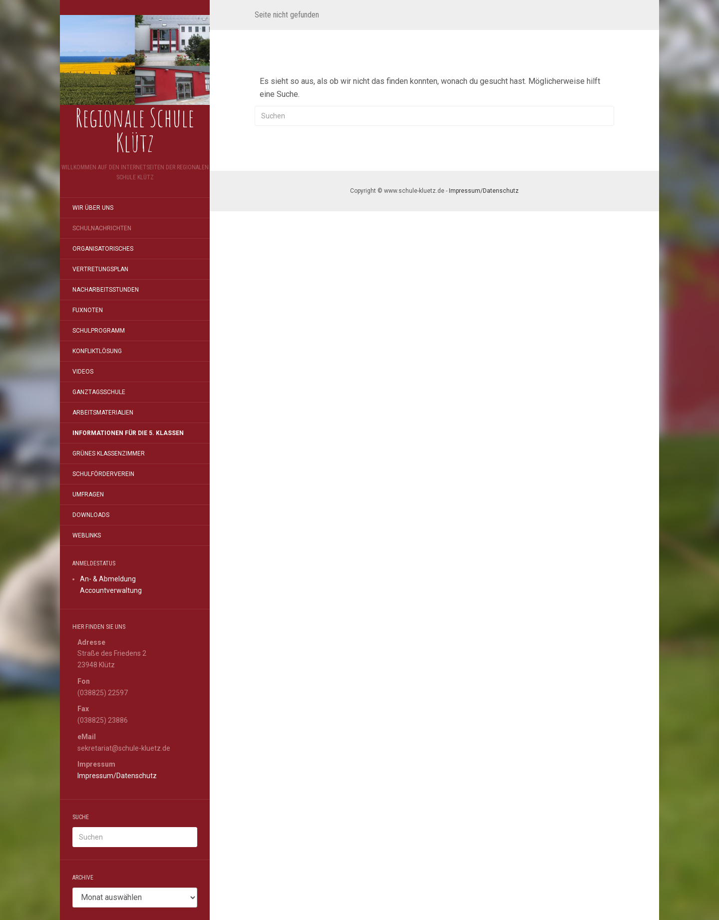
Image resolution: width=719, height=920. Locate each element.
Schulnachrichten (101, 228)
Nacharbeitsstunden (105, 289)
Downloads (90, 514)
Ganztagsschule (98, 392)
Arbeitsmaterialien (102, 412)
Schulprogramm (98, 330)
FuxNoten (87, 310)
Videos (82, 371)
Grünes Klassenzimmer (108, 453)
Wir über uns (92, 207)
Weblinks (86, 535)
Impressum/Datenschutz (117, 776)
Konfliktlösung (97, 351)
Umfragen (88, 494)
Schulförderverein (103, 473)
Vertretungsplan (100, 269)
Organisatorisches (102, 248)
